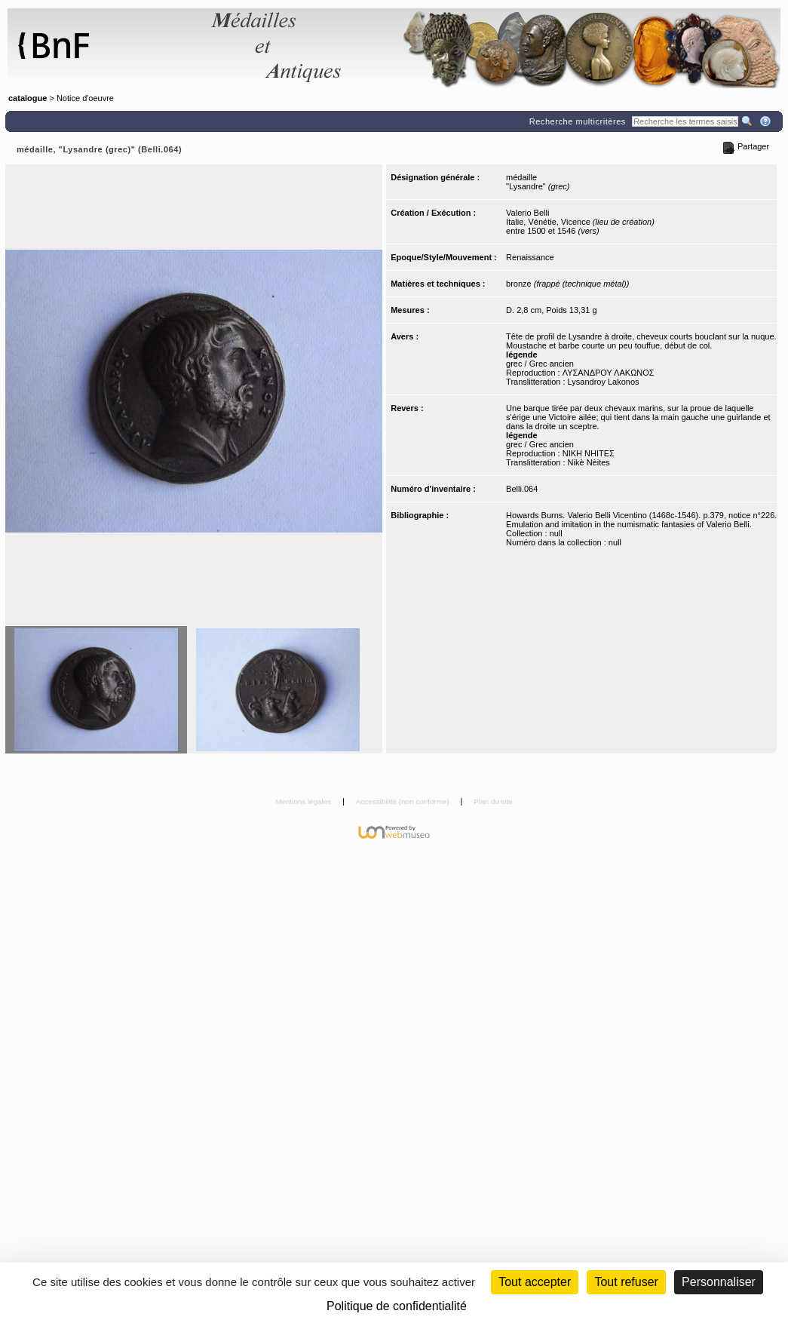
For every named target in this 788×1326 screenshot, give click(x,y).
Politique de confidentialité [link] (397, 1306)
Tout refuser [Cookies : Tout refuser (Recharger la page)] (626, 1281)
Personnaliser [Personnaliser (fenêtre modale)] (719, 1281)
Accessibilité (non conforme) (404, 801)
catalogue (27, 98)
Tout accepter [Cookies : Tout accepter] (534, 1281)
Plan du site (493, 801)
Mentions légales (304, 801)
